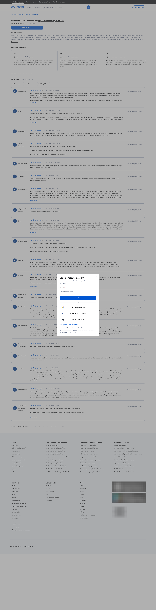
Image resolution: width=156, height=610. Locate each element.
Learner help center (78, 328)
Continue (78, 298)
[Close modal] (96, 276)
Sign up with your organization (69, 325)
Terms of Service (69, 332)
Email (62, 288)
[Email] (78, 291)
